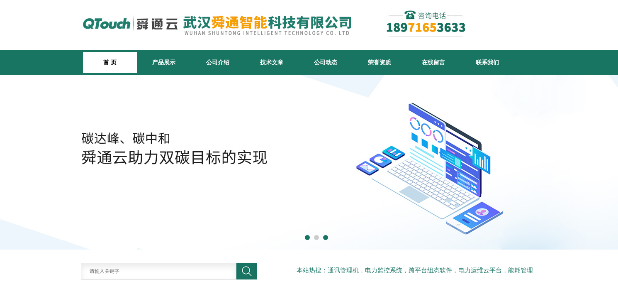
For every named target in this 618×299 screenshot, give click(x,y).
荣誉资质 (379, 62)
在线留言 (433, 62)
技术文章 (271, 62)
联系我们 (487, 62)
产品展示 (163, 62)
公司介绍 (217, 62)
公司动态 (325, 62)
